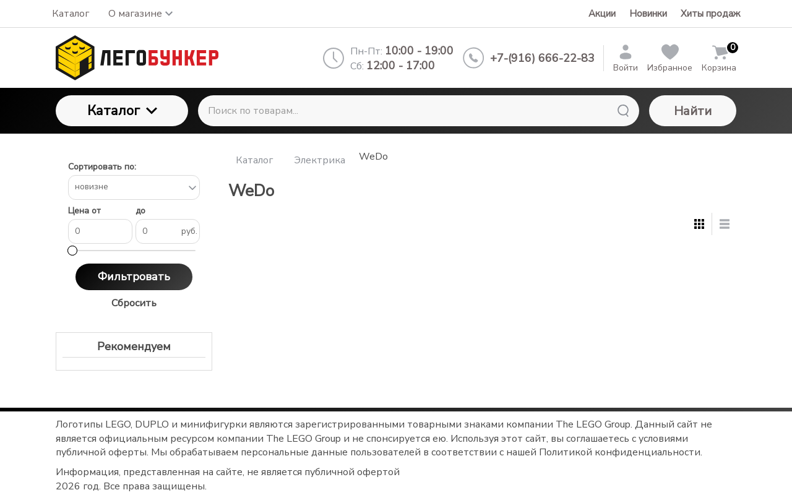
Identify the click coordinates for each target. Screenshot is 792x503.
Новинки (648, 13)
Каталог (122, 110)
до (140, 211)
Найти (693, 111)
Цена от (84, 211)
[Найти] (623, 110)
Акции (602, 13)
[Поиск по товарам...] (418, 110)
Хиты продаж (710, 13)
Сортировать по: (102, 167)
